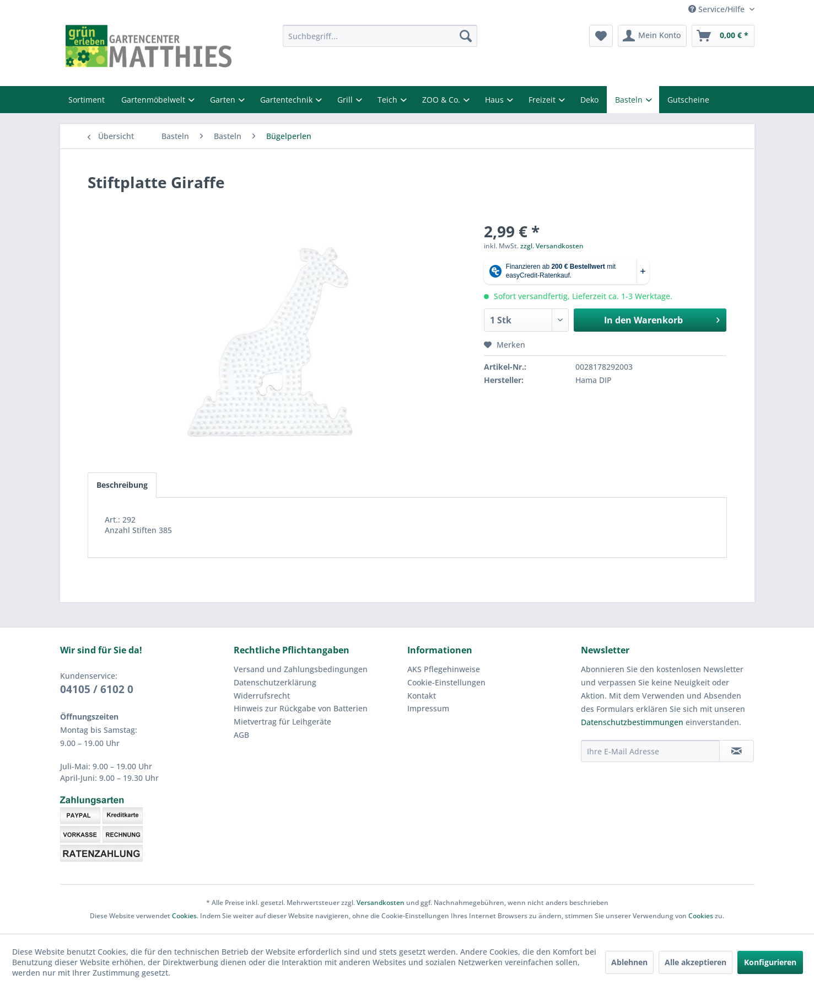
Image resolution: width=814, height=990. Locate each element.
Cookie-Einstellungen (446, 682)
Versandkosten (381, 902)
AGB (241, 735)
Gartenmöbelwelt (154, 99)
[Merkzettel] (601, 36)
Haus (495, 99)
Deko (589, 99)
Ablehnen (629, 962)
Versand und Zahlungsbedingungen (301, 669)
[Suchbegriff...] (380, 36)
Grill (346, 99)
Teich (389, 99)
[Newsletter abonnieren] (736, 751)
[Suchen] (465, 36)
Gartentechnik (287, 99)
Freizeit (543, 99)
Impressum (428, 708)
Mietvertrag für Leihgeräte (282, 721)
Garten (224, 99)
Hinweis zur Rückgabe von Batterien (301, 708)
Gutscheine (688, 99)
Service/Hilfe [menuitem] (717, 9)
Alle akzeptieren (695, 962)
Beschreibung (122, 485)
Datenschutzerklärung (275, 682)
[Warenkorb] (723, 36)
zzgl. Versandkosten (552, 246)
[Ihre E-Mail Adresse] (650, 751)
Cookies (184, 915)
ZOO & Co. (442, 99)
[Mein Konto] (652, 36)
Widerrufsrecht (262, 695)
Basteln (630, 99)
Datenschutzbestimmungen (632, 722)
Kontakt (421, 695)
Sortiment (86, 99)
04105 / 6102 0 (96, 689)
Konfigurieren (770, 962)
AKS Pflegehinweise (443, 669)
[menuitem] (380, 36)
